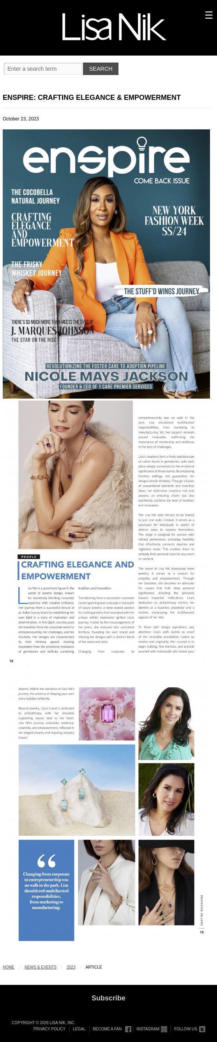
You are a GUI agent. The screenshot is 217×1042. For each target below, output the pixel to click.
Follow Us (185, 1029)
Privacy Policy (49, 1029)
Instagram (147, 1029)
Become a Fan (107, 1029)
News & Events (40, 967)
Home (8, 967)
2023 (71, 967)
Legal (79, 1029)
